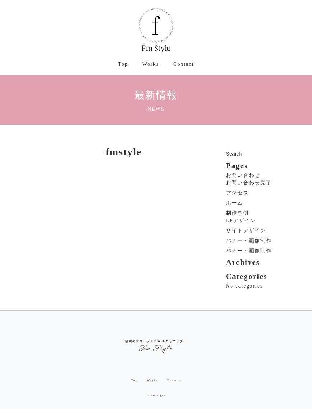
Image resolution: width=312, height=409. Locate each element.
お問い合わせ (243, 175)
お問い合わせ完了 (249, 182)
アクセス (237, 193)
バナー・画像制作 (249, 240)
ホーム (234, 203)
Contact (183, 64)
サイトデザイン (246, 230)
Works (150, 64)
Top (123, 64)
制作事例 (237, 213)
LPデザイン (241, 220)
